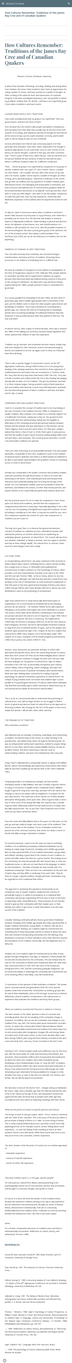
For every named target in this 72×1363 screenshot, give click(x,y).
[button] (3, 3)
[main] (36, 14)
